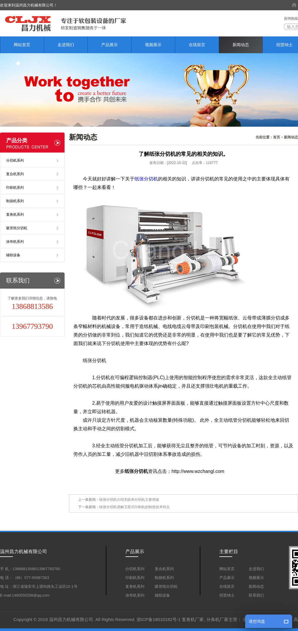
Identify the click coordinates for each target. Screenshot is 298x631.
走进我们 (66, 44)
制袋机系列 (15, 201)
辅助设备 (13, 255)
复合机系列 (15, 174)
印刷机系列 (15, 187)
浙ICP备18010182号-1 (159, 619)
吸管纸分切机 (16, 228)
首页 (276, 137)
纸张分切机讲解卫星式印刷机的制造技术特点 (134, 507)
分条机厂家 (217, 619)
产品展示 (109, 44)
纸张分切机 (146, 178)
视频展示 (153, 44)
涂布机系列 (15, 242)
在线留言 (197, 44)
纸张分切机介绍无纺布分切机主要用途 (129, 500)
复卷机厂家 (193, 619)
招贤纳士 (227, 595)
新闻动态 (241, 44)
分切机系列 (15, 160)
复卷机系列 (15, 214)
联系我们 (256, 595)
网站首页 (22, 44)
